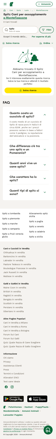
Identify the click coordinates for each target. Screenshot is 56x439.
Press (6, 369)
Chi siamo (8, 358)
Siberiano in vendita (13, 311)
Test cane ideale (11, 381)
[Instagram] (12, 387)
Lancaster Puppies (13, 415)
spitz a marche (10, 223)
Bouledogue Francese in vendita (19, 268)
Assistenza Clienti (12, 365)
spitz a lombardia (11, 213)
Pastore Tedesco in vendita (17, 264)
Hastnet (28, 407)
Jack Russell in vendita (15, 272)
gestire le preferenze (12, 431)
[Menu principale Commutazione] (5, 4)
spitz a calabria (37, 231)
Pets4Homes (15, 407)
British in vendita (12, 291)
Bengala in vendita (12, 299)
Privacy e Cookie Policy (23, 429)
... (32, 10)
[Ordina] (46, 43)
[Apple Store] (37, 398)
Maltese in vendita (12, 276)
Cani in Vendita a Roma (15, 326)
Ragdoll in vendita (12, 295)
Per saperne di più (41, 36)
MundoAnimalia (11, 411)
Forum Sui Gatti (11, 338)
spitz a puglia (36, 221)
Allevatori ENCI (11, 377)
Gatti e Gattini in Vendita (16, 283)
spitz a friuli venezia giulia (12, 235)
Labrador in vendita (13, 260)
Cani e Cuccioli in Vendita (16, 248)
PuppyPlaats (41, 407)
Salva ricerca (11, 43)
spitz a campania (11, 228)
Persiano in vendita (13, 307)
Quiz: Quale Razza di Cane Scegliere (21, 342)
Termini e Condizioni (13, 373)
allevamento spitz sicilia (38, 215)
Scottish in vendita (12, 303)
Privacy (7, 361)
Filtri (46, 29)
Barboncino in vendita (14, 256)
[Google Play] (13, 398)
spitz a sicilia (36, 236)
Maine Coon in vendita (14, 287)
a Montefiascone (15, 17)
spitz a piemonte (11, 218)
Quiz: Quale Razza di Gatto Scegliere (22, 346)
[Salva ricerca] (48, 429)
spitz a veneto (36, 226)
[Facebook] (6, 387)
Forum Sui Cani (11, 334)
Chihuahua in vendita (14, 252)
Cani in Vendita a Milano (15, 322)
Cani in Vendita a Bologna (16, 330)
